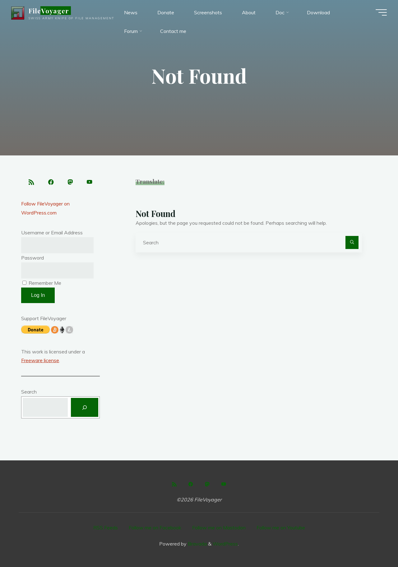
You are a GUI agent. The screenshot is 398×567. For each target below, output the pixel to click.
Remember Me (41, 283)
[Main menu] (380, 12)
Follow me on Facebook (155, 528)
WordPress (225, 544)
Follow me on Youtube (281, 528)
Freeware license (40, 360)
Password (32, 258)
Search (29, 392)
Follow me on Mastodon (219, 528)
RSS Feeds (105, 528)
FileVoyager (50, 10)
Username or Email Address (52, 233)
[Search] (352, 242)
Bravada (197, 544)
